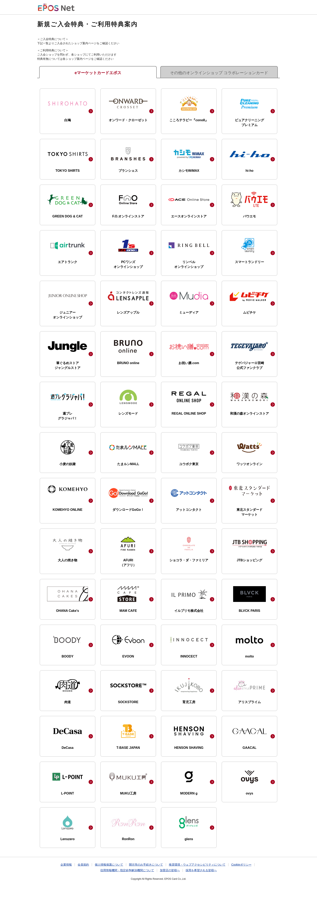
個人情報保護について (109, 864)
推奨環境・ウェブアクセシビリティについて (197, 864)
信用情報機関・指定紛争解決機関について (127, 870)
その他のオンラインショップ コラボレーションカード (219, 73)
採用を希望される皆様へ (201, 870)
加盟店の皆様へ (170, 870)
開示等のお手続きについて (146, 864)
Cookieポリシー (241, 864)
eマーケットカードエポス (98, 73)
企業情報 (66, 864)
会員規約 (83, 864)
